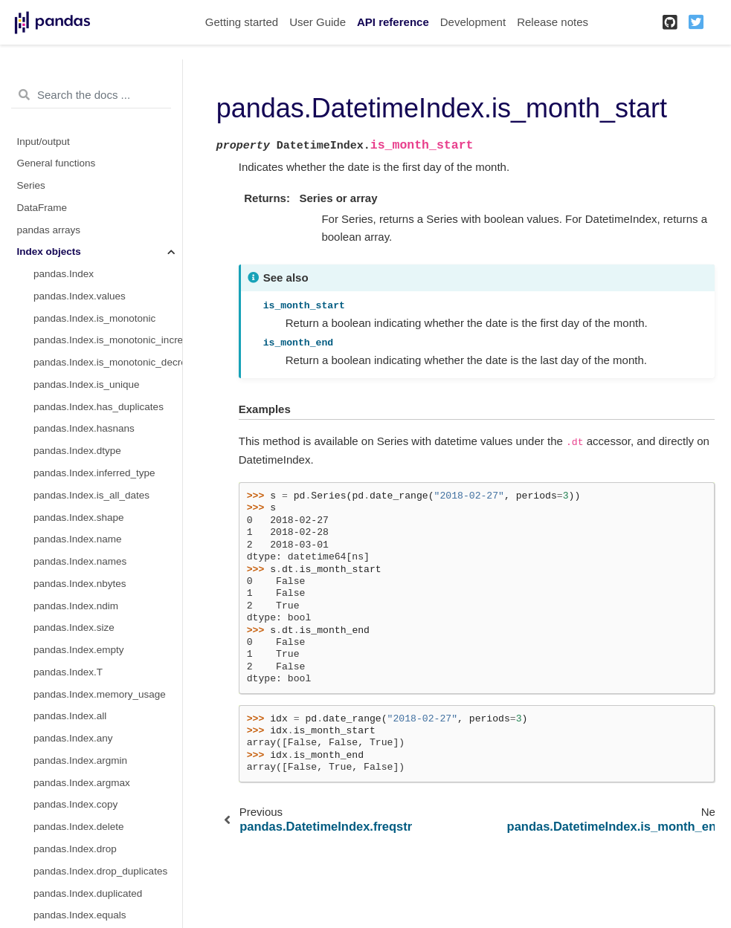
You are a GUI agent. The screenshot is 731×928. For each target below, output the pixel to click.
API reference (393, 22)
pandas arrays (49, 230)
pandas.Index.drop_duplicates (100, 871)
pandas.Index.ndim (75, 605)
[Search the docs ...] (91, 95)
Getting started (241, 22)
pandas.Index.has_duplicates (98, 406)
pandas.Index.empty (78, 649)
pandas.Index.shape (78, 517)
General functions (56, 163)
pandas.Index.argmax (81, 782)
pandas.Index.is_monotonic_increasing (107, 339)
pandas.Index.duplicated (87, 893)
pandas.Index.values (79, 296)
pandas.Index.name (77, 539)
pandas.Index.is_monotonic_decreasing (107, 362)
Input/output (43, 141)
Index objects (49, 251)
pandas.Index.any (73, 738)
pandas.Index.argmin (80, 760)
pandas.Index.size (74, 627)
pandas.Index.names (79, 561)
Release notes (552, 22)
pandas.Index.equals (79, 915)
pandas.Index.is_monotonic (94, 318)
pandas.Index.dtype (77, 450)
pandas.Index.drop (75, 848)
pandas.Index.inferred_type (94, 472)
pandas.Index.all (69, 715)
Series (31, 185)
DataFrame (42, 207)
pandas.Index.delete (78, 826)
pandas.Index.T (68, 672)
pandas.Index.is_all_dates (91, 495)
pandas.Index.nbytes (79, 583)
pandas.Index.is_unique (86, 384)
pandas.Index (63, 273)
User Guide (317, 22)
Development (473, 22)
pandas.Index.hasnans (84, 428)
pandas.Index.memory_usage (99, 694)
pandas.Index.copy (75, 804)
